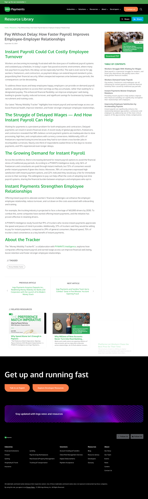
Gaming (7, 459)
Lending (32, 451)
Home (6, 28)
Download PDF (112, 56)
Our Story (107, 451)
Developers (114, 9)
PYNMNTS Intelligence (65, 246)
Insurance (8, 466)
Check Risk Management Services (71, 455)
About (104, 9)
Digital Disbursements (67, 459)
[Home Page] (15, 9)
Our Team (107, 455)
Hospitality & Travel (11, 463)
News (106, 463)
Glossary (91, 463)
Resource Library (93, 455)
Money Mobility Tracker (16, 267)
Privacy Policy (30, 487)
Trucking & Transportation (39, 463)
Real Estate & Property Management (42, 459)
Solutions (82, 9)
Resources (94, 9)
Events (106, 459)
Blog (89, 451)
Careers (107, 466)
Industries (71, 9)
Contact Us (108, 470)
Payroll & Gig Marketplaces (39, 455)
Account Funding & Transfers (69, 451)
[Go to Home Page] (8, 437)
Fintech (7, 455)
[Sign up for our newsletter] (74, 2)
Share (125, 19)
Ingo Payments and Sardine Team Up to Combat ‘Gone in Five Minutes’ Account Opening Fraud (72, 291)
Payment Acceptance (67, 463)
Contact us (130, 9)
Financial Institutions (12, 451)
